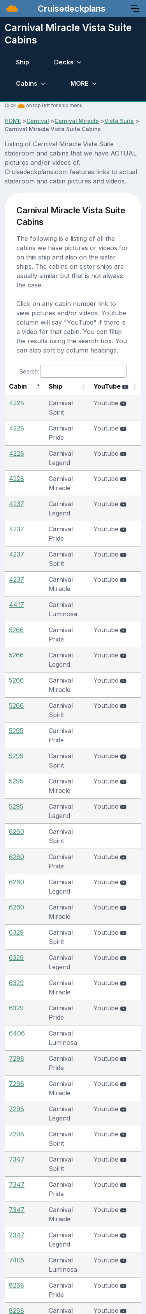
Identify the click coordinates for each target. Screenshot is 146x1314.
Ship (22, 62)
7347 (17, 908)
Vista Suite (119, 121)
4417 (16, 539)
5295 (16, 628)
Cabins (26, 83)
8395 (16, 1124)
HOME (13, 121)
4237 (16, 476)
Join (113, 1240)
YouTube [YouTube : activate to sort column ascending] (111, 390)
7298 (16, 844)
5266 (16, 565)
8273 (16, 1060)
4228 (16, 412)
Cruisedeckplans (70, 8)
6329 (16, 755)
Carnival (37, 121)
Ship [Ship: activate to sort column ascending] (48, 395)
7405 (16, 971)
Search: (73, 371)
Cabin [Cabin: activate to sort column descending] (18, 395)
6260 (16, 692)
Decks (64, 62)
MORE (79, 83)
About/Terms (53, 1225)
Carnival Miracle (77, 121)
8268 (16, 997)
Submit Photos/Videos (58, 1240)
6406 (17, 819)
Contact (100, 1225)
